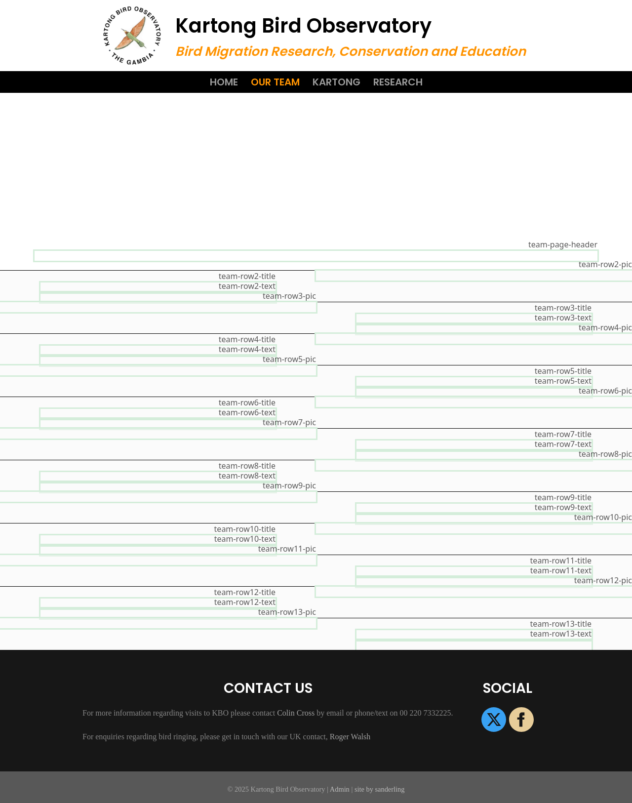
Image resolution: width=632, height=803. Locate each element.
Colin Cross (296, 713)
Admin (340, 789)
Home (224, 82)
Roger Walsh (350, 736)
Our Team (275, 82)
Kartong (336, 82)
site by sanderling (380, 789)
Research (398, 82)
